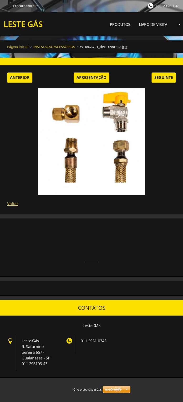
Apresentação (91, 77)
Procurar (6, 5)
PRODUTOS (120, 26)
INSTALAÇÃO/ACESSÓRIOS (54, 46)
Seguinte (163, 77)
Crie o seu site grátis (87, 389)
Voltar (12, 203)
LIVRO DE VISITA (153, 24)
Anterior (20, 77)
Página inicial (17, 46)
